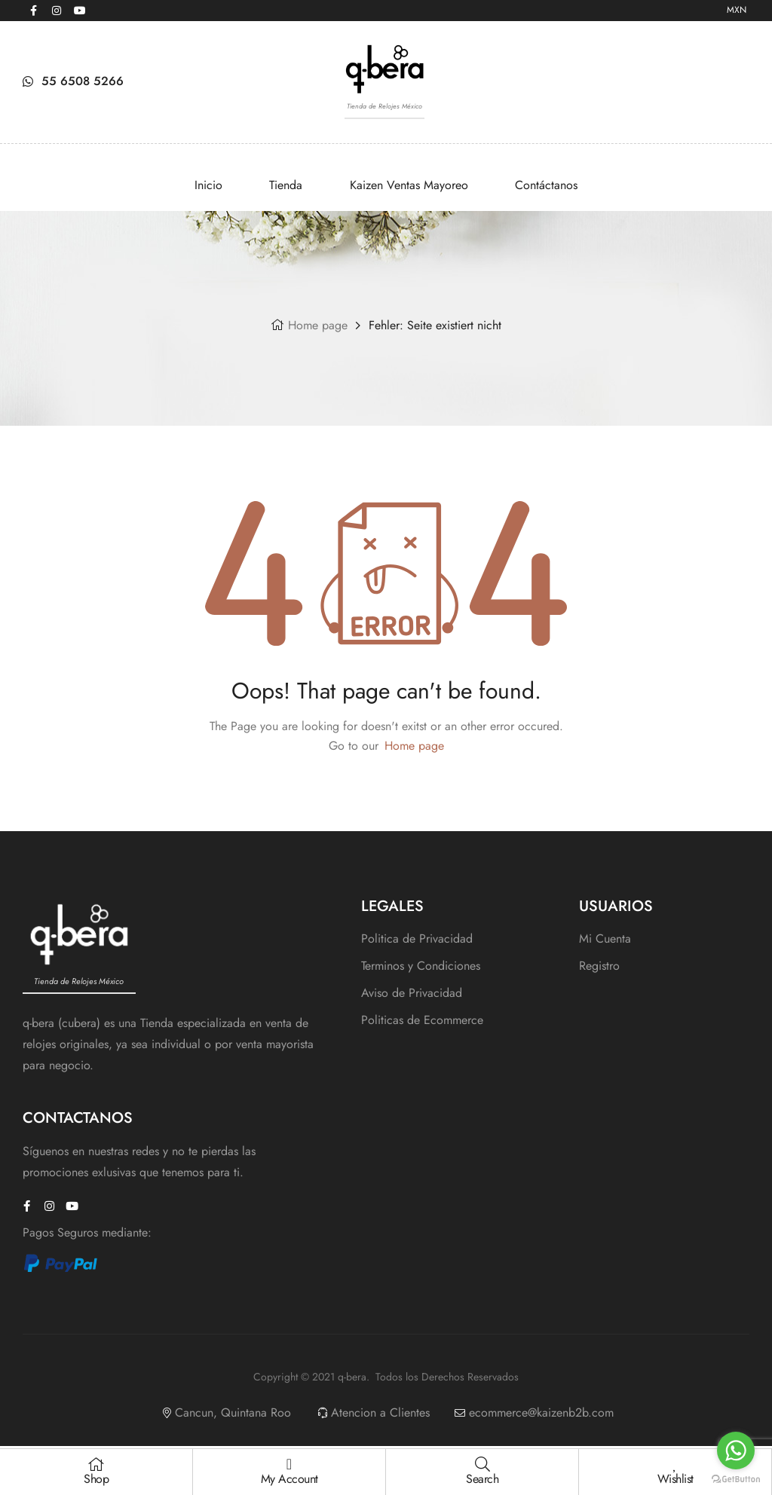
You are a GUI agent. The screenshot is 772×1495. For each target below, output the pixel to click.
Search (482, 1478)
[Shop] (96, 1464)
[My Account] (289, 1464)
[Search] (482, 1464)
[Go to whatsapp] (736, 1450)
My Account (289, 1478)
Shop (96, 1478)
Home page (318, 325)
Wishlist (675, 1478)
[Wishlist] (675, 1464)
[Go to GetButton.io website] (736, 1479)
